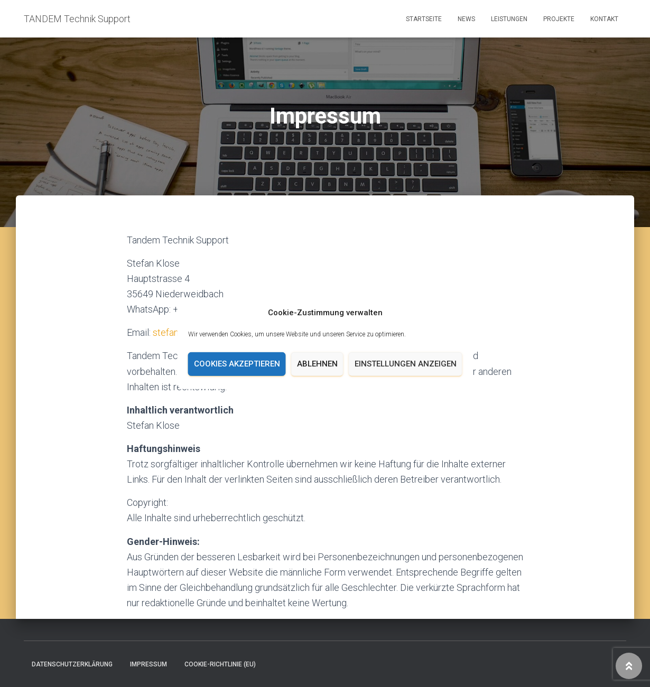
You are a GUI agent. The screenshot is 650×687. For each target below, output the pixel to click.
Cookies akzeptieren (237, 364)
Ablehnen (317, 364)
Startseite (424, 19)
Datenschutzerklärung (72, 664)
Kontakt (604, 19)
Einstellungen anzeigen (406, 364)
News (466, 19)
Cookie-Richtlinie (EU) (220, 664)
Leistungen (509, 19)
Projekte (558, 19)
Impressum (148, 664)
